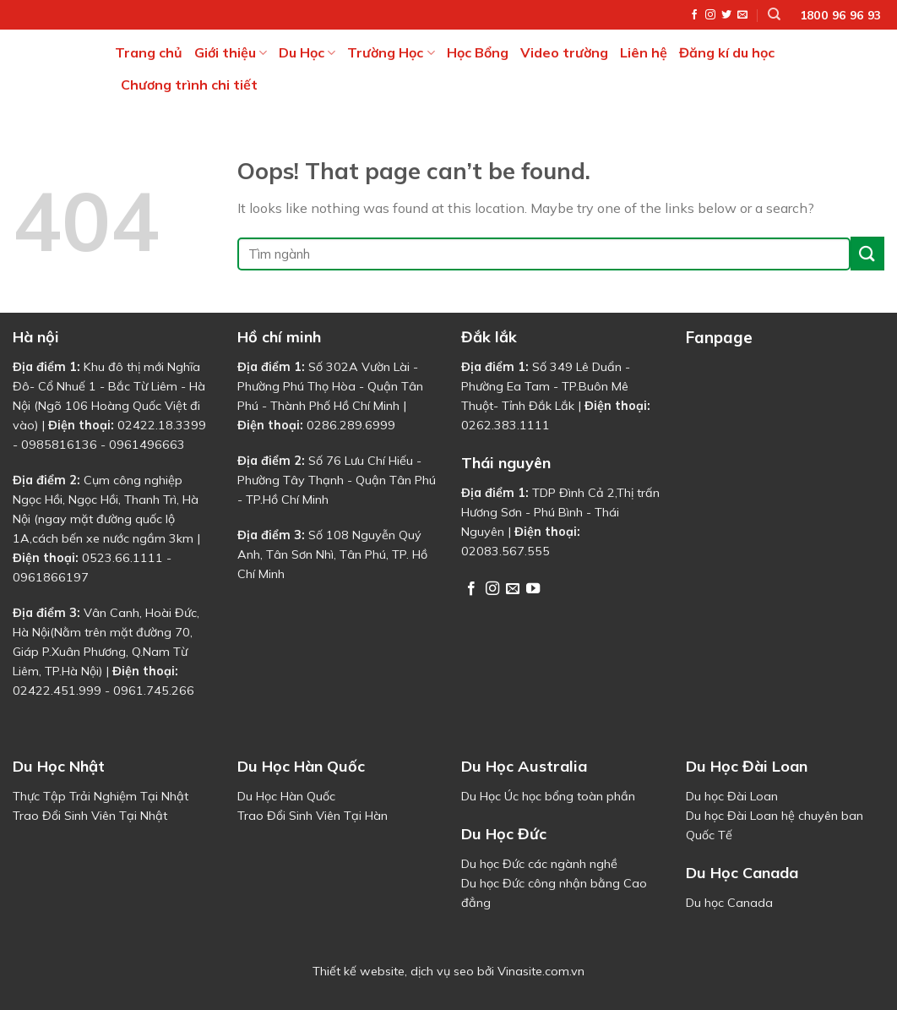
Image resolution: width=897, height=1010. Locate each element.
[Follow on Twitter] (726, 15)
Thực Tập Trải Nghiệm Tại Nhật (100, 796)
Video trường (564, 52)
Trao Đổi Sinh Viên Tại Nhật (90, 815)
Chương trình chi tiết (189, 84)
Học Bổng (477, 52)
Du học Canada (729, 902)
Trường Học (390, 52)
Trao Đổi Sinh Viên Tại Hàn (312, 815)
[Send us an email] (742, 15)
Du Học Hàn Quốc (286, 796)
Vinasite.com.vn (540, 971)
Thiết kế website (359, 971)
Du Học (307, 52)
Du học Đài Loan (732, 796)
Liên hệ (643, 52)
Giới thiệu (230, 52)
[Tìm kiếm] (774, 14)
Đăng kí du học (727, 52)
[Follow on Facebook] (694, 15)
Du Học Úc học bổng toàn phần (548, 796)
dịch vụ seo (442, 971)
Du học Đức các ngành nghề (539, 863)
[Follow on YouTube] (533, 589)
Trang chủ (148, 52)
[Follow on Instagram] (710, 15)
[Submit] (867, 253)
